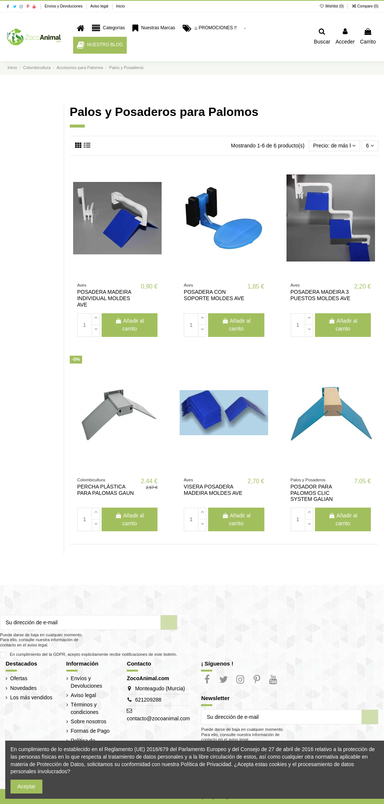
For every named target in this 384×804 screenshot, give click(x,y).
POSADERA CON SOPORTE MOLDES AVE (214, 295)
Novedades (23, 688)
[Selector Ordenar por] (334, 145)
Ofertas (18, 678)
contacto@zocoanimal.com (158, 718)
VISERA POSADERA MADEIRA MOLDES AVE (213, 490)
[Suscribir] (168, 622)
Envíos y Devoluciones (64, 6)
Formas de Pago (90, 731)
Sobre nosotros (88, 721)
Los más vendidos (31, 697)
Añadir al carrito (129, 325)
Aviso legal (100, 6)
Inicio (120, 6)
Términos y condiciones (85, 708)
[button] (108, 28)
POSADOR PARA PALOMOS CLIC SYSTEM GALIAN (312, 493)
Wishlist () (332, 6)
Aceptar (27, 786)
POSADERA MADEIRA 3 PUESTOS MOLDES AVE (321, 295)
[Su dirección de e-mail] (80, 622)
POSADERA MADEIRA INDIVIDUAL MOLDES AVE (104, 298)
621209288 (148, 700)
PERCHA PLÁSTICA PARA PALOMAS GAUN (105, 490)
